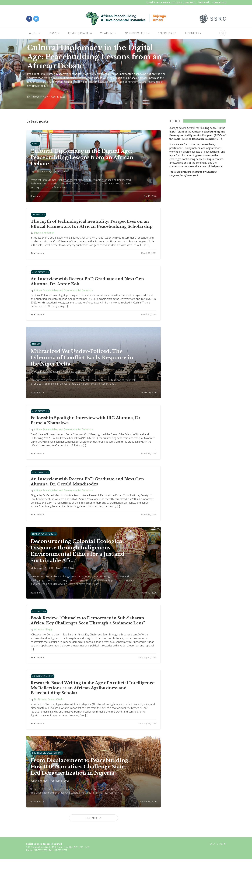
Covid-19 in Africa (80, 33)
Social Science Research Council (164, 2)
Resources (192, 33)
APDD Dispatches (136, 33)
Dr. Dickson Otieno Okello (48, 715)
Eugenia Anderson (44, 238)
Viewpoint (107, 33)
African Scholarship (42, 692)
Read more (37, 258)
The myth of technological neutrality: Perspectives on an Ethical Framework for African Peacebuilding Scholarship (92, 229)
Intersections (219, 2)
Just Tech (190, 2)
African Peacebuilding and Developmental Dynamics (63, 295)
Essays (53, 33)
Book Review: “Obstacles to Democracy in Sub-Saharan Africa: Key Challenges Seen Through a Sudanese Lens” (88, 636)
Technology (38, 220)
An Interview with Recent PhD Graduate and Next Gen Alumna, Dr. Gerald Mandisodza (87, 492)
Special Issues (167, 33)
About (33, 33)
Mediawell (203, 2)
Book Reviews (39, 627)
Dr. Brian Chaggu (43, 645)
